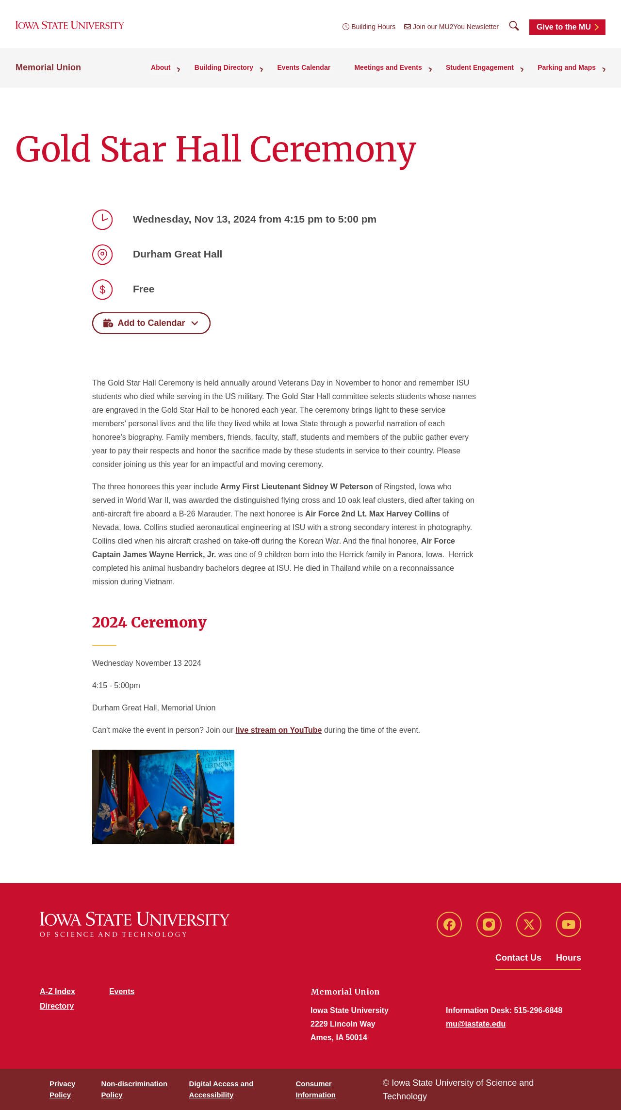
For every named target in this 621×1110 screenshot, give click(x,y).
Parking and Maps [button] (569, 73)
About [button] (186, 73)
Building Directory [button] (244, 73)
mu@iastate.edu (476, 1024)
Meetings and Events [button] (400, 73)
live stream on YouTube (279, 730)
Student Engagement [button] (487, 73)
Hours (568, 958)
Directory (57, 1006)
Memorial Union (48, 73)
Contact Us (518, 958)
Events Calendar (320, 73)
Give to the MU (564, 30)
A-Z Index (57, 991)
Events (121, 991)
